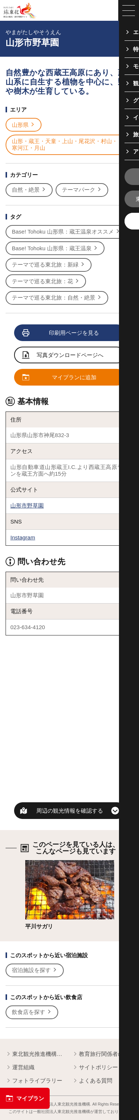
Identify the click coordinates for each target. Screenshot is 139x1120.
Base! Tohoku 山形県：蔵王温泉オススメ (66, 231)
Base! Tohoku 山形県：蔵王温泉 (55, 248)
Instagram (22, 537)
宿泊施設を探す (34, 970)
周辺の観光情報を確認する (69, 810)
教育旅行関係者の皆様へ (102, 1054)
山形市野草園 (27, 505)
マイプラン (25, 1098)
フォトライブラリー (34, 1080)
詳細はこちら (42, 863)
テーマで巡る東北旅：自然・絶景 (57, 297)
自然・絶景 (29, 189)
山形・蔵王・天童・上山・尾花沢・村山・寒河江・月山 (68, 144)
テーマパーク (82, 189)
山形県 (23, 125)
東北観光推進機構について (36, 1054)
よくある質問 (92, 1080)
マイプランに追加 (59, 377)
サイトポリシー (95, 1067)
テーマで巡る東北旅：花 (46, 281)
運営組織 (20, 1067)
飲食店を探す (32, 1012)
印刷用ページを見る (61, 333)
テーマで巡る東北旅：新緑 (48, 264)
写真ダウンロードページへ (63, 355)
